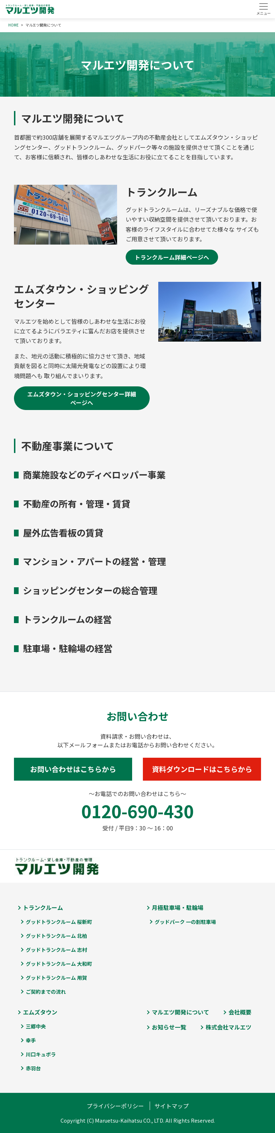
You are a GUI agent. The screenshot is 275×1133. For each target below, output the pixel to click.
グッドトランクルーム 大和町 (59, 963)
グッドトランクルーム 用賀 (56, 977)
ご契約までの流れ (46, 991)
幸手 (31, 1040)
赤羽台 (33, 1068)
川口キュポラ (41, 1054)
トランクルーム (43, 907)
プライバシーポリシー (115, 1105)
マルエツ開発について (180, 1012)
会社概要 (239, 1012)
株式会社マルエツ (228, 1027)
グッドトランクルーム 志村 (56, 949)
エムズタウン (40, 1012)
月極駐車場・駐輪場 (177, 907)
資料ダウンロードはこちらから (202, 769)
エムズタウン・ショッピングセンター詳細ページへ (81, 398)
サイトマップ (171, 1105)
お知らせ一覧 (169, 1027)
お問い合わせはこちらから (73, 769)
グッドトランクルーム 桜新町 (59, 921)
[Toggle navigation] (263, 9)
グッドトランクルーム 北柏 (56, 935)
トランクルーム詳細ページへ (172, 257)
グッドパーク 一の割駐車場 (185, 921)
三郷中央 (36, 1026)
